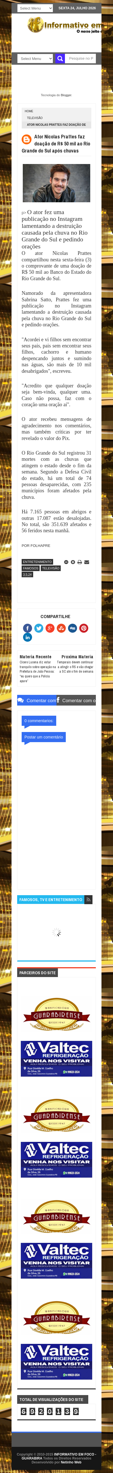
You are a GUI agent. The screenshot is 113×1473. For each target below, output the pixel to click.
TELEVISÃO (35, 118)
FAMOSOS (30, 568)
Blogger (66, 95)
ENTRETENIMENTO (37, 561)
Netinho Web (71, 1462)
